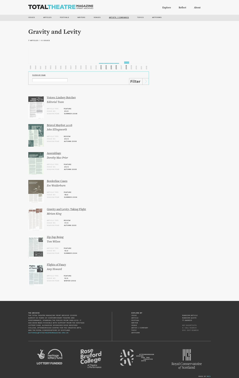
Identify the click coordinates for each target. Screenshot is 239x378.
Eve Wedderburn (56, 185)
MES (209, 376)
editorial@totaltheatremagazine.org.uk (48, 333)
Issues (31, 17)
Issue (134, 315)
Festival (135, 320)
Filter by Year (39, 75)
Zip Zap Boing (55, 237)
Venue (134, 325)
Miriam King (54, 213)
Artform (135, 333)
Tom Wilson (53, 241)
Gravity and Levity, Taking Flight (66, 209)
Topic (134, 330)
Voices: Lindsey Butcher (61, 97)
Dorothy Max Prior (57, 157)
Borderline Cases (57, 181)
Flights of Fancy (56, 264)
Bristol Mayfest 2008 (59, 125)
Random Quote (189, 318)
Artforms (157, 17)
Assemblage (54, 153)
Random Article (190, 315)
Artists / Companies (119, 17)
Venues (97, 17)
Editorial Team (55, 102)
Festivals (64, 17)
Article (135, 318)
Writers (81, 17)
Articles (47, 17)
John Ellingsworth (57, 129)
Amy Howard (54, 269)
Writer (134, 323)
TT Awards (187, 320)
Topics (140, 17)
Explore (166, 7)
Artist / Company (139, 328)
